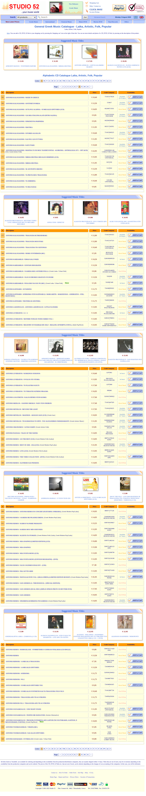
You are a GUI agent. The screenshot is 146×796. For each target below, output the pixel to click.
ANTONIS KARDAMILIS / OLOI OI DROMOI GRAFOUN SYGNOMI (29, 277)
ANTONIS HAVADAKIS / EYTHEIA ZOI (19, 739)
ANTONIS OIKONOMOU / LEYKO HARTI (20, 427)
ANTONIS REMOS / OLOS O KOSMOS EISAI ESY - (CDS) (26, 565)
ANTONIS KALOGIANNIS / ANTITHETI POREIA (23, 103)
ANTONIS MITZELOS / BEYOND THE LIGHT (22, 409)
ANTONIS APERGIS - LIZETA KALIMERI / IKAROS (89, 66)
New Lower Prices (12, 22)
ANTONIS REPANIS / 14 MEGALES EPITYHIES (22, 667)
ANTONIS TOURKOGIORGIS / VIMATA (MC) (22, 727)
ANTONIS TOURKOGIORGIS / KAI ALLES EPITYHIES (25, 733)
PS (104, 81)
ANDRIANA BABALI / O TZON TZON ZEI (55, 498)
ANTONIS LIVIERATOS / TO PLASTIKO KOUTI (22, 385)
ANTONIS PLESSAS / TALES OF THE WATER (22, 433)
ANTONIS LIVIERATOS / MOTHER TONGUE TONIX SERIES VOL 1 (29, 319)
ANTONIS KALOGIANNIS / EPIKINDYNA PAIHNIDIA (25, 121)
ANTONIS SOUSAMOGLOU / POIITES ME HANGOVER (25, 715)
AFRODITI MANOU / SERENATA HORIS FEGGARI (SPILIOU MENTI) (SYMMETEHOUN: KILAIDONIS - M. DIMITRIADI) (56, 360)
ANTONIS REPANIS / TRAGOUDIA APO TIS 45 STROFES (26, 697)
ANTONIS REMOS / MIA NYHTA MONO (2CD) (22, 553)
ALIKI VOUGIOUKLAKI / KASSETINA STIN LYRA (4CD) (125, 222)
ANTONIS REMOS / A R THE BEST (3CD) (20, 439)
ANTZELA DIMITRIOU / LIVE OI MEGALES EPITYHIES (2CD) (90, 498)
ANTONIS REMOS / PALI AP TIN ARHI (19, 571)
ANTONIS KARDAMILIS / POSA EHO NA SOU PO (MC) (25, 283)
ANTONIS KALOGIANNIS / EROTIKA (19, 127)
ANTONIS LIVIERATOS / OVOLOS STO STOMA (23, 379)
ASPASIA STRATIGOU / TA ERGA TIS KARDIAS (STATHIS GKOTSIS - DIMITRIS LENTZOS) (21, 360)
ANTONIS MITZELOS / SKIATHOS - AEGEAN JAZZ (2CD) (26, 415)
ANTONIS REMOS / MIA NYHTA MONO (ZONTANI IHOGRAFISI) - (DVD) (32, 559)
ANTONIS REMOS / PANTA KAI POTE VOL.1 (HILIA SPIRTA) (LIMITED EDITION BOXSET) (38, 577)
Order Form (72, 772)
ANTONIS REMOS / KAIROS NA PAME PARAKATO (24, 523)
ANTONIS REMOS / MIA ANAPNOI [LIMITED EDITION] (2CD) (28, 541)
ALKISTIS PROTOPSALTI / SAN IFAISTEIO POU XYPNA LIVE (125, 360)
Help (91, 6)
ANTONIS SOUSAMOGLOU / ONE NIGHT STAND (23, 709)
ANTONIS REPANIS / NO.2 (15, 679)
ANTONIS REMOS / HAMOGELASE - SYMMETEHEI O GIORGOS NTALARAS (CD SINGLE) (38, 649)
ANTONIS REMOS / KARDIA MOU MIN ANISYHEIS (24, 529)
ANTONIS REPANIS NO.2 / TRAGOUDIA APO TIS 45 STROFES (28, 703)
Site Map (80, 772)
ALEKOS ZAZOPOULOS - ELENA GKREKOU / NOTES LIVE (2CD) (123, 66)
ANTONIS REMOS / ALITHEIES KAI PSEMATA (22, 463)
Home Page (53, 777)
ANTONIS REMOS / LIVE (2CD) (17, 451)
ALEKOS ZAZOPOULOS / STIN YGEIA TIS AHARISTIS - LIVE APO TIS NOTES (56, 636)
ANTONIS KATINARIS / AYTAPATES (19, 289)
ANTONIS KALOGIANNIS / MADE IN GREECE (22, 97)
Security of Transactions (87, 777)
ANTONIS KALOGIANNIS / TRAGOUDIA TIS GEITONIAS (26, 247)
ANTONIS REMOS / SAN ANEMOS (18, 595)
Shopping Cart (94, 3)
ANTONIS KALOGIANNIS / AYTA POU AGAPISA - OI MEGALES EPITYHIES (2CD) (35, 109)
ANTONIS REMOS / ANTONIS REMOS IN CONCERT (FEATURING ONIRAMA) (33, 511)
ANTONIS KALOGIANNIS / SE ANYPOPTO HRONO (24, 169)
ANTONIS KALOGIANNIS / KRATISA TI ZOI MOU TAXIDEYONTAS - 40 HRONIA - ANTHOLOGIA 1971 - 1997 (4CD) (47, 150)
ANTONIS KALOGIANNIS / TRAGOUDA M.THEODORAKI (26, 235)
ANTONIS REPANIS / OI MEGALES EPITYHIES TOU (24, 685)
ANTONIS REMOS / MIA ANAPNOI (18, 547)
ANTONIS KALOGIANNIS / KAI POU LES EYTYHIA (24, 139)
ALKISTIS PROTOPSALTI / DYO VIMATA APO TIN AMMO (90, 222)
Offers (126, 22)
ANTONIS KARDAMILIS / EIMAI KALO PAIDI (22, 259)
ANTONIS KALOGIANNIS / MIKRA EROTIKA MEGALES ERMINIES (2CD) (32, 157)
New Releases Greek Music (74, 6)
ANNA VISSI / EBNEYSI (55, 222)
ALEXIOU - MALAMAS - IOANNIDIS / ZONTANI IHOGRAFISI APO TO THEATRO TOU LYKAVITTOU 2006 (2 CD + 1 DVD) (90, 636)
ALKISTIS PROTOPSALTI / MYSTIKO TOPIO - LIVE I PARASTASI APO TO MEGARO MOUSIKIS (21, 222)
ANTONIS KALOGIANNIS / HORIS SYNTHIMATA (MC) (25, 253)
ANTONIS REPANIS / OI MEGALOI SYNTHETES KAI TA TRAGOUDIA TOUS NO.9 (35, 691)
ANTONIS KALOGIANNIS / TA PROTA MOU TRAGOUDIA (26, 175)
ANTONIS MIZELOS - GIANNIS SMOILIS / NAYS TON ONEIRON (29, 403)
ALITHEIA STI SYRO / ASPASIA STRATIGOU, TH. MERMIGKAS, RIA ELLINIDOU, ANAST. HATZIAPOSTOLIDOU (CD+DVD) (90, 360)
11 (87, 87)
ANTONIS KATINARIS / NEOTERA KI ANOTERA (23, 301)
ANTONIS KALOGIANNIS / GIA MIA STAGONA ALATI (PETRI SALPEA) (31, 115)
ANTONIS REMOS (12, 655)
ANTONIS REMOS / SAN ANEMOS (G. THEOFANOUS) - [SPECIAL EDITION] (33, 583)
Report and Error (63, 777)
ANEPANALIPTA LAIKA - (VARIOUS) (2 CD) (21, 636)
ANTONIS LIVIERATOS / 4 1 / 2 (17, 313)
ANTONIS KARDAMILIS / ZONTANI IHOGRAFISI (23, 265)
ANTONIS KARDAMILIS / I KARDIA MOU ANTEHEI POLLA (27, 271)
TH (64, 81)
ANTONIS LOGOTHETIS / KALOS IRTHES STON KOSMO (26, 397)
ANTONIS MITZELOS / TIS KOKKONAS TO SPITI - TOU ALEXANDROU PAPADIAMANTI (37, 421)
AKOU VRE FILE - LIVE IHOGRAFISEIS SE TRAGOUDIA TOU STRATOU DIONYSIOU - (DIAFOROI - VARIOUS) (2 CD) (125, 498)
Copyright (38, 788)
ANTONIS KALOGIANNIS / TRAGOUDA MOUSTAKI (24, 241)
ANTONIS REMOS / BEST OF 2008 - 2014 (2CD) (22, 445)
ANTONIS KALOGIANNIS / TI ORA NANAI (21, 187)
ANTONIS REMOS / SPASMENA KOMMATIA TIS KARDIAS (27, 601)
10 (84, 87)
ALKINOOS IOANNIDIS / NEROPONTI (125, 636)
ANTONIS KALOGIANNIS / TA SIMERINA (21, 181)
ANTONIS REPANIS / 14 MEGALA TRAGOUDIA (23, 661)
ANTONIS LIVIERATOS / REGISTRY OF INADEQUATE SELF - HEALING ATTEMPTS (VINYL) (39, 325)
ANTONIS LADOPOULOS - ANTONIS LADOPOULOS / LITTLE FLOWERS (32, 307)
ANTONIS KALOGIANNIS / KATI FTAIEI (20, 145)
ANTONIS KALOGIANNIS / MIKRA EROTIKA (55, 66)
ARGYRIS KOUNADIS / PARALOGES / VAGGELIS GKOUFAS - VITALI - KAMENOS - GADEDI (21, 498)
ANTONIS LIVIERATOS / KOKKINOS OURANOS (23, 373)
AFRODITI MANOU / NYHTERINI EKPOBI (21, 66)
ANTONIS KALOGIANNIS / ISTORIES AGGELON (23, 133)
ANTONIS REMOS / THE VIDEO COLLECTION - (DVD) (25, 457)
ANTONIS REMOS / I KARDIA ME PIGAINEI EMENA (24, 517)
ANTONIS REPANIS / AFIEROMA (17, 673)
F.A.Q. (91, 772)
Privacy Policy (74, 777)
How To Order (63, 772)
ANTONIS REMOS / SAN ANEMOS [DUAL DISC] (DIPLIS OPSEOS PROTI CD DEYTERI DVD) (39, 589)
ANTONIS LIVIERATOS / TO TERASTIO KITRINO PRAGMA (27, 391)
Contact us (97, 6)
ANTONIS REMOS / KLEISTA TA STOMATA (21, 535)
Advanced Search (99, 17)
